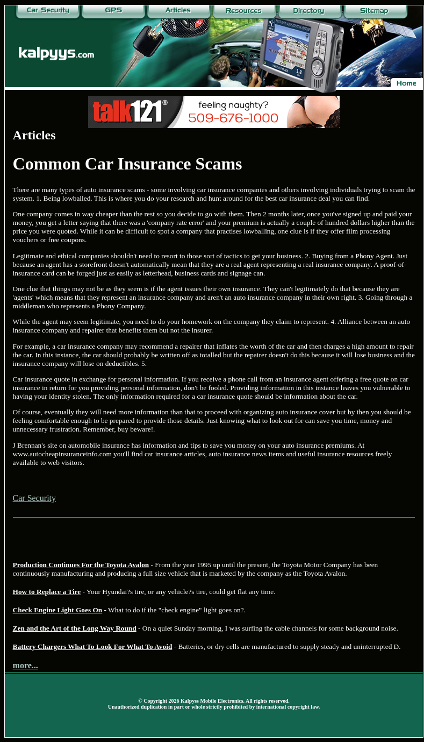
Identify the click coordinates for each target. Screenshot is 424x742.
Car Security (34, 498)
